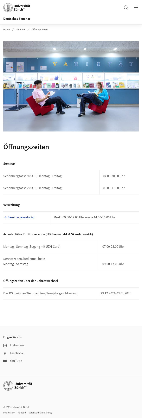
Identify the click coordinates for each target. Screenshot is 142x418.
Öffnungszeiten (40, 29)
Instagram (13, 345)
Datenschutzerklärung (40, 412)
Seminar (20, 29)
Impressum (9, 412)
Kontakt (22, 412)
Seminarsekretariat (21, 217)
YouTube (12, 361)
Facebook (13, 353)
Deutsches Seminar (16, 19)
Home (6, 29)
